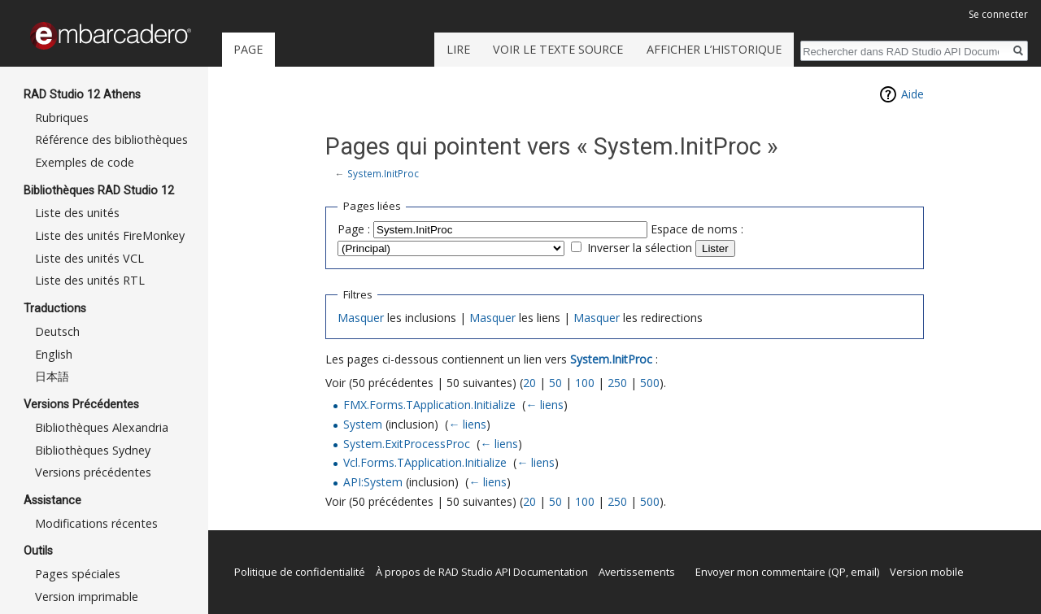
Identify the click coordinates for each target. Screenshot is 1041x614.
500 (650, 382)
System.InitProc (383, 173)
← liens (544, 404)
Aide (912, 94)
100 (585, 382)
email (864, 571)
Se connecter (998, 14)
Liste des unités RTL (90, 280)
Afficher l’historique (714, 49)
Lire (458, 49)
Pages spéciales (77, 573)
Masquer (361, 317)
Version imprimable (86, 596)
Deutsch (57, 331)
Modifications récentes (96, 523)
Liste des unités (77, 212)
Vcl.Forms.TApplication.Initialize (425, 462)
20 (529, 382)
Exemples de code (84, 162)
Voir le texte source (558, 49)
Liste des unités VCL (89, 258)
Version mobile (927, 571)
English (53, 354)
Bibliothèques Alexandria (101, 427)
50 (555, 382)
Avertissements (637, 571)
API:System (373, 482)
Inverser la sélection (639, 247)
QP (838, 571)
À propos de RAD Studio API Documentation (482, 571)
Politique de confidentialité (299, 571)
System (362, 424)
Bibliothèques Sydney (92, 450)
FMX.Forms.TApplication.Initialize (429, 404)
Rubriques (62, 117)
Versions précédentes (93, 472)
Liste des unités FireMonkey (110, 235)
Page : (354, 229)
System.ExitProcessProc (406, 443)
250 (617, 382)
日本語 (52, 376)
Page (248, 49)
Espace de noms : (697, 229)
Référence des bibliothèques (111, 139)
